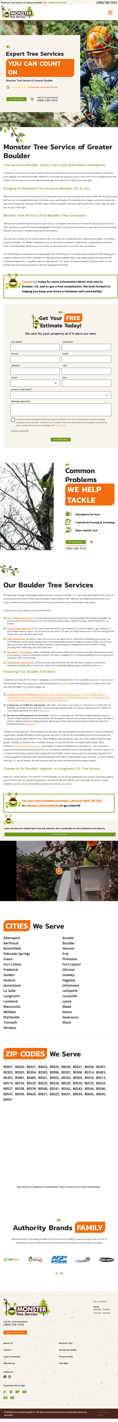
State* (14, 379)
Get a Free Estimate (61, 444)
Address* (15, 367)
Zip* (65, 379)
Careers (7, 1364)
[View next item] (61, 1285)
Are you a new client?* (21, 391)
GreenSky (65, 692)
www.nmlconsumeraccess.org (27, 754)
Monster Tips (66, 1357)
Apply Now (62, 709)
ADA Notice (9, 1377)
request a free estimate (42, 814)
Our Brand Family (67, 1364)
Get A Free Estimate (22, 99)
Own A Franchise (11, 1371)
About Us (8, 1357)
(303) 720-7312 (107, 2)
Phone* (14, 355)
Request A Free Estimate (22, 1345)
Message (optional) (20, 403)
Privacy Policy (61, 426)
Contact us (29, 283)
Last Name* (68, 343)
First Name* (16, 343)
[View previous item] (56, 1285)
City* (65, 367)
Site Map (63, 1377)
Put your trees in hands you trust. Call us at (52, 809)
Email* (65, 355)
